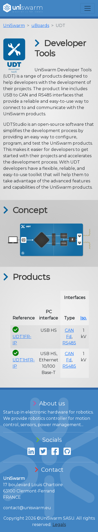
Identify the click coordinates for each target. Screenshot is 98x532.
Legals (59, 524)
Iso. (83, 318)
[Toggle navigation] (87, 8)
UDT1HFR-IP (24, 360)
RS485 (69, 342)
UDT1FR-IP (22, 336)
